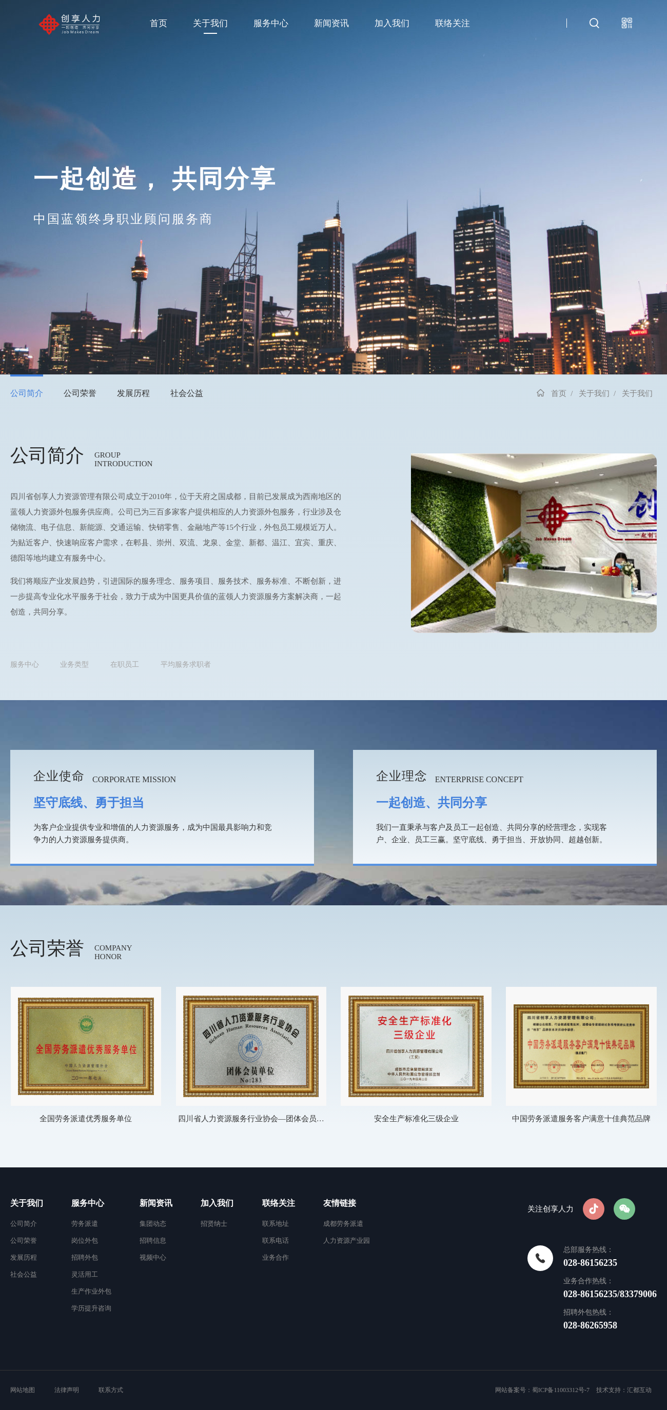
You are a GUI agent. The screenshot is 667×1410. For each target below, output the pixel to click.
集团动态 (153, 1223)
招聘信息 (153, 1240)
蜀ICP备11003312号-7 (561, 1390)
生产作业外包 (91, 1291)
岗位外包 (84, 1240)
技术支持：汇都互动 (624, 1390)
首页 (158, 23)
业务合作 (275, 1257)
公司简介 (26, 393)
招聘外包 (84, 1257)
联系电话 (275, 1240)
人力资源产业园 (346, 1240)
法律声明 (66, 1390)
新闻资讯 (331, 23)
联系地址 (275, 1223)
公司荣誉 (80, 393)
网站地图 (23, 1390)
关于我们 (210, 23)
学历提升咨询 (91, 1308)
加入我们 (392, 23)
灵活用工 (84, 1274)
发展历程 (133, 393)
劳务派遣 (84, 1223)
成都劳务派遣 (343, 1223)
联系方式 (111, 1390)
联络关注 (452, 23)
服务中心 (270, 23)
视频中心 (153, 1257)
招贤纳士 (214, 1223)
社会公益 (186, 393)
